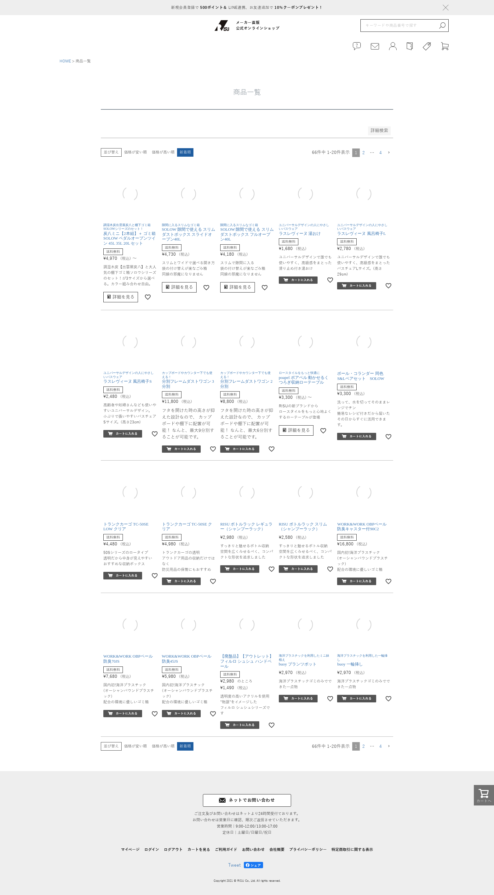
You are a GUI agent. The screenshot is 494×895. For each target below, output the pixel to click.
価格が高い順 (163, 152)
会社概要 (276, 849)
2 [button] (363, 152)
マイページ (130, 849)
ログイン (151, 849)
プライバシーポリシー (308, 849)
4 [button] (380, 152)
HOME (65, 61)
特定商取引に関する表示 (352, 849)
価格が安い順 (135, 152)
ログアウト (173, 849)
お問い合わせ (253, 849)
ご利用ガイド (226, 849)
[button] (388, 152)
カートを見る (198, 849)
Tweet (234, 865)
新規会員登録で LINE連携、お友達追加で (247, 7)
